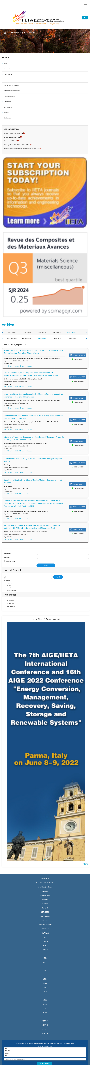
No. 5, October (27, 338)
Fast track (44, 920)
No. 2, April (72, 338)
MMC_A (45, 1029)
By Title (8, 585)
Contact (45, 908)
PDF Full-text (8, 366)
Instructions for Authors (11, 85)
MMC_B (45, 1033)
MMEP (45, 950)
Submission (7, 101)
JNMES (45, 941)
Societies (45, 899)
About (6, 63)
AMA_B (45, 1025)
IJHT (45, 946)
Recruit (45, 904)
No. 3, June (57, 338)
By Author (9, 588)
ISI (45, 966)
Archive (6, 112)
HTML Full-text (19, 366)
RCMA (24, 32)
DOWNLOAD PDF (78, 355)
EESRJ (45, 1008)
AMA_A (45, 1021)
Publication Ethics (9, 96)
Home (5, 33)
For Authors (10, 603)
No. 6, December (11, 338)
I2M (44, 971)
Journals (15, 32)
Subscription (45, 916)
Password (7, 558)
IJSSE (45, 1000)
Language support (45, 925)
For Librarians (10, 607)
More (85, 863)
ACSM (45, 958)
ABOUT (45, 891)
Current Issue (8, 107)
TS (45, 937)
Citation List (7, 118)
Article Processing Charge (12, 91)
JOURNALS (45, 933)
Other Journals (11, 590)
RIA (45, 987)
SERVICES (45, 912)
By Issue (9, 583)
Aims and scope (8, 69)
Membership (44, 895)
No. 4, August (42, 338)
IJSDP (45, 992)
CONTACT (45, 879)
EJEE (45, 962)
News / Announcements (11, 80)
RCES (45, 1012)
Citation (29, 366)
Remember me (10, 561)
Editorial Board (8, 74)
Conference (45, 929)
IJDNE (45, 1004)
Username (7, 553)
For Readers (10, 600)
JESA (45, 979)
